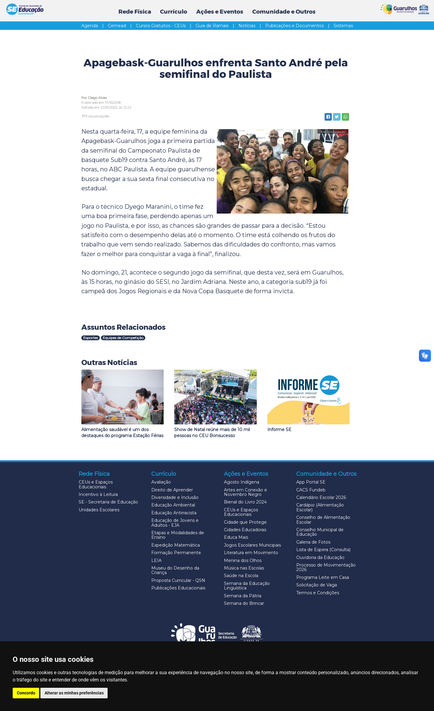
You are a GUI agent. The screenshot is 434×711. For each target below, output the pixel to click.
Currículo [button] (173, 11)
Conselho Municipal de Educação (320, 532)
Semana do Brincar (244, 603)
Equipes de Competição (123, 337)
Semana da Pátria (242, 595)
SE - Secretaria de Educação (108, 502)
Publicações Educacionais (178, 588)
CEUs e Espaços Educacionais (96, 484)
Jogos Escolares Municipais (252, 545)
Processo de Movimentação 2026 (326, 567)
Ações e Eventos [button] (219, 11)
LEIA (156, 560)
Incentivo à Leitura (98, 494)
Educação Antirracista (174, 513)
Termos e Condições (317, 592)
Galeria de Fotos (313, 542)
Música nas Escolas (244, 568)
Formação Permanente (176, 552)
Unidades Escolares (99, 510)
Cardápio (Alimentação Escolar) (320, 507)
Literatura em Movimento (251, 552)
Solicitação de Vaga (316, 585)
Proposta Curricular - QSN (178, 580)
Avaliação (161, 482)
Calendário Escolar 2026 (321, 497)
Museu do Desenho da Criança (175, 570)
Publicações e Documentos (298, 25)
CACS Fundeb (311, 490)
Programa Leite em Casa (322, 577)
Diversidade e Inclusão (175, 497)
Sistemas (343, 25)
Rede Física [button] (134, 11)
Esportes (90, 337)
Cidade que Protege (245, 522)
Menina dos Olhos (243, 560)
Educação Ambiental (173, 505)
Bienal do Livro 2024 (245, 502)
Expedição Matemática (175, 545)
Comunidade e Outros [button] (284, 11)
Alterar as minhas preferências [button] (74, 692)
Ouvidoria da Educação (320, 557)
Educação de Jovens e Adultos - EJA (175, 523)
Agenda (94, 25)
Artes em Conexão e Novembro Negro (245, 492)
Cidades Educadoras (245, 529)
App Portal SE (311, 482)
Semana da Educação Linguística (247, 586)
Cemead (121, 25)
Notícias (251, 25)
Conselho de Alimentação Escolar (323, 520)
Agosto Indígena (241, 482)
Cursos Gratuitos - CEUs (165, 25)
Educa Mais (236, 537)
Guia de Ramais (216, 25)
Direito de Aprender (172, 490)
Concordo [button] (26, 692)
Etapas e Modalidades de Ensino (177, 535)
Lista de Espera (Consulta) (323, 549)
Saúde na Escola (241, 575)
